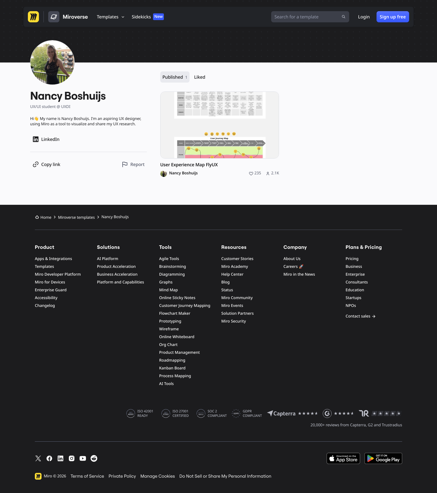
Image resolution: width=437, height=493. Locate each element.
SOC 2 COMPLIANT (217, 413)
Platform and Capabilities (120, 282)
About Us (291, 258)
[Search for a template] (310, 16)
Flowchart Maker (174, 313)
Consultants (357, 282)
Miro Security (233, 321)
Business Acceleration (117, 274)
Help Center (232, 274)
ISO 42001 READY (145, 413)
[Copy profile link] (46, 164)
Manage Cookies (157, 476)
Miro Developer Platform (58, 274)
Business (354, 266)
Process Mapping (175, 376)
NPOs (351, 305)
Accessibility (46, 297)
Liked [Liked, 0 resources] (199, 77)
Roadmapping (172, 360)
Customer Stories (237, 258)
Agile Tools (169, 258)
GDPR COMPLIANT (252, 413)
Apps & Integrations (53, 258)
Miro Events (232, 305)
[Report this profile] (133, 164)
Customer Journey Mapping (184, 305)
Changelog (45, 305)
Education (355, 290)
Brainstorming (172, 266)
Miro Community (237, 297)
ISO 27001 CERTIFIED (181, 413)
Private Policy (122, 476)
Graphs (166, 282)
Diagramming (172, 274)
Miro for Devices (50, 282)
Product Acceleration (116, 266)
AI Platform (107, 258)
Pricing (352, 258)
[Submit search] (343, 16)
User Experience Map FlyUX (189, 165)
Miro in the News (299, 274)
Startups (353, 297)
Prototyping (170, 321)
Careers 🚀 (293, 266)
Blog (225, 282)
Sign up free (393, 17)
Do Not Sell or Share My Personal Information (225, 476)
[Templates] (111, 16)
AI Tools (166, 383)
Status (227, 290)
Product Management (179, 352)
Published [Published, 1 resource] (175, 77)
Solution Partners (237, 313)
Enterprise (355, 274)
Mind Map (168, 290)
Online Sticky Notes (177, 297)
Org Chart (168, 344)
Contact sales (361, 316)
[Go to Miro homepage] (33, 16)
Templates (44, 266)
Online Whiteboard (176, 337)
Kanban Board (172, 368)
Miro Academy (234, 266)
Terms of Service (87, 476)
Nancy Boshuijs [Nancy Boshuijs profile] (183, 173)
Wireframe (169, 329)
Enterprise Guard (51, 290)
